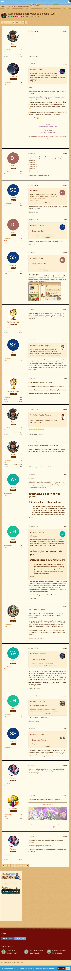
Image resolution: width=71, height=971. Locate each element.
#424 (65, 185)
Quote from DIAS (36, 191)
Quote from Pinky (36, 69)
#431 (65, 442)
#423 (65, 153)
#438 (65, 765)
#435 (65, 648)
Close (67, 968)
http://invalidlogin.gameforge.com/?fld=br (39, 845)
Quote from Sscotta (37, 225)
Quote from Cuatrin (37, 734)
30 (23, 22)
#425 (65, 220)
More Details (61, 968)
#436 (65, 696)
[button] (2, 2)
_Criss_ (26, 16)
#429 (65, 379)
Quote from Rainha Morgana (40, 346)
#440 (65, 836)
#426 (65, 252)
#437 (65, 728)
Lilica (8, 952)
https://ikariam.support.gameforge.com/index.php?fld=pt (44, 799)
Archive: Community (34, 953)
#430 (65, 409)
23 (17, 22)
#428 (65, 340)
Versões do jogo (11, 950)
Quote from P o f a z (37, 702)
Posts (5, 52)
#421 (65, 31)
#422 (65, 64)
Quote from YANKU (37, 532)
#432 (65, 474)
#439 (65, 796)
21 (10, 22)
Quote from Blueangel (38, 654)
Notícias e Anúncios (11, 953)
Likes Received (7, 50)
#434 (65, 606)
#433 (65, 526)
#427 (65, 309)
